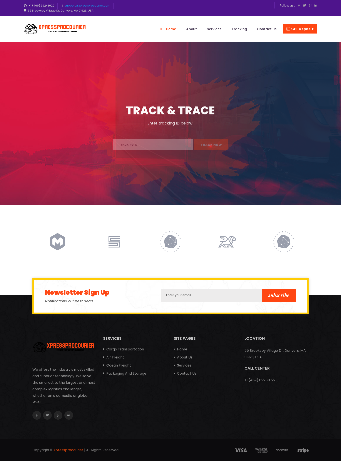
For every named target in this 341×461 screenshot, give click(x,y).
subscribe (278, 295)
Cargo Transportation (123, 349)
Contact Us (267, 29)
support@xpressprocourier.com (87, 5)
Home (171, 29)
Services (214, 29)
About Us (183, 357)
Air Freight (113, 357)
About (191, 29)
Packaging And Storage (124, 373)
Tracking (239, 29)
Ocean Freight (117, 365)
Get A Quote (300, 29)
